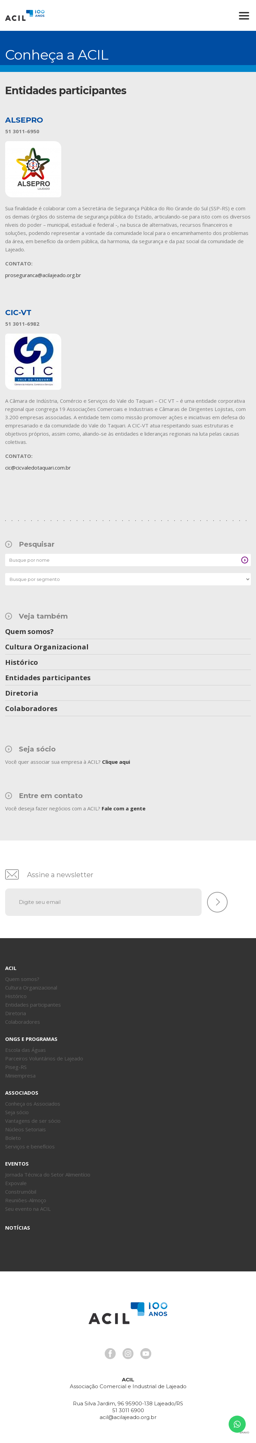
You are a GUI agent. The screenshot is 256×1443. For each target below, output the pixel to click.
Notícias (17, 1227)
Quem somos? (29, 632)
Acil (24, 15)
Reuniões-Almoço (25, 1200)
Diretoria (21, 693)
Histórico (21, 663)
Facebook (110, 1353)
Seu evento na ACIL (28, 1208)
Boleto (13, 1137)
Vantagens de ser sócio (33, 1120)
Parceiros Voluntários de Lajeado (44, 1058)
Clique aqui (116, 761)
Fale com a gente (123, 808)
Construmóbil (20, 1191)
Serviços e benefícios (30, 1146)
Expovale (16, 1183)
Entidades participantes (48, 678)
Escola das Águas (25, 1049)
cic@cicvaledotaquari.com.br (38, 467)
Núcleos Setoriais (25, 1129)
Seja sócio (17, 1112)
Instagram (128, 1353)
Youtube (145, 1353)
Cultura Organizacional (47, 647)
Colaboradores (31, 709)
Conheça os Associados (32, 1103)
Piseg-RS (16, 1066)
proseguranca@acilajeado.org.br (43, 275)
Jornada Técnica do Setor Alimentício (47, 1174)
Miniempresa (20, 1075)
